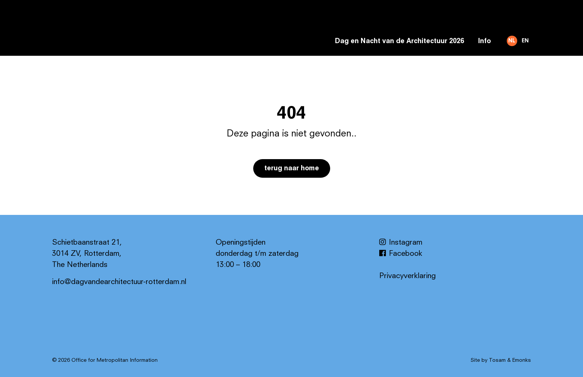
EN (525, 41)
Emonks (521, 360)
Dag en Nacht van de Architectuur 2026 (399, 41)
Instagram (400, 242)
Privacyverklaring (407, 276)
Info (484, 41)
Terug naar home (291, 168)
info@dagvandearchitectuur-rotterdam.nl (119, 282)
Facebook (400, 254)
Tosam (497, 360)
